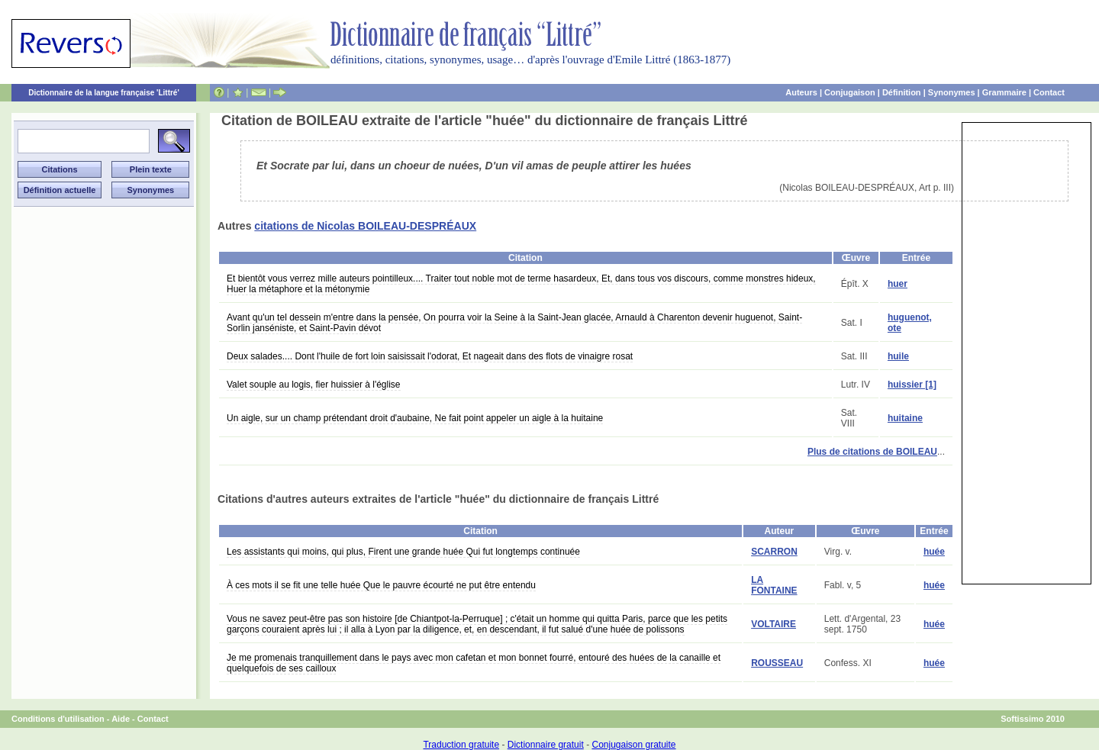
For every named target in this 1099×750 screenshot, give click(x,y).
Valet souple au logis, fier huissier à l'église (314, 384)
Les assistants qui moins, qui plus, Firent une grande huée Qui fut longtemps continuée (403, 551)
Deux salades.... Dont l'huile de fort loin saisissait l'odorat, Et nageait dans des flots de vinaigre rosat (430, 356)
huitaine (905, 418)
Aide (120, 718)
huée (934, 551)
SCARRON (774, 551)
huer (897, 283)
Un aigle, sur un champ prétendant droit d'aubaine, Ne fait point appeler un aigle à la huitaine (415, 418)
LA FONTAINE (774, 585)
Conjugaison (849, 92)
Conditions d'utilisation (58, 718)
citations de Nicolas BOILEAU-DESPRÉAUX (365, 226)
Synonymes (951, 92)
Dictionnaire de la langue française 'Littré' (103, 93)
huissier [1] (912, 384)
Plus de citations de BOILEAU (872, 451)
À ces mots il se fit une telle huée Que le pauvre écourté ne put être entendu (381, 585)
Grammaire (1004, 92)
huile (898, 356)
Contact (1049, 92)
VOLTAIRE (773, 624)
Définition (901, 92)
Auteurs (801, 92)
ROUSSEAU (777, 663)
